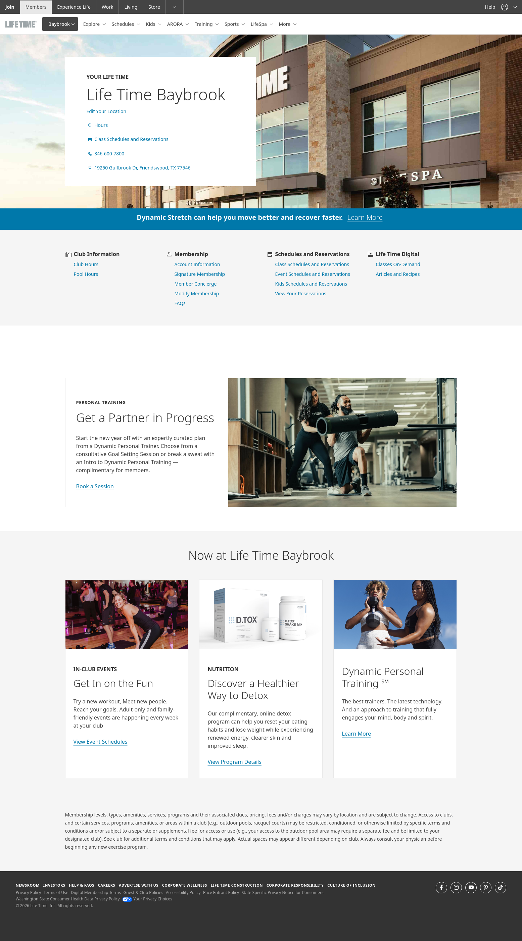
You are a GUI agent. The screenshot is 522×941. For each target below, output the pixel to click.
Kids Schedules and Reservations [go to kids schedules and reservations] (311, 284)
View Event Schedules (101, 741)
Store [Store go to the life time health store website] (154, 7)
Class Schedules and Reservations (128, 139)
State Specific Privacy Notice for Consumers (283, 892)
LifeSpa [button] (259, 24)
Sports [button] (232, 24)
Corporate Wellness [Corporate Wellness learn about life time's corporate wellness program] (184, 885)
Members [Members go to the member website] (36, 7)
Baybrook (59, 24)
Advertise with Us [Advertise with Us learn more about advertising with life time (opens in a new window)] (138, 885)
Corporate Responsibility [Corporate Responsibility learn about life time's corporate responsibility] (295, 885)
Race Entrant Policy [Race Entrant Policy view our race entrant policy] (221, 892)
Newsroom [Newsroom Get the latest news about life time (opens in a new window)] (28, 885)
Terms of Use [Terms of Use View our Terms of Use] (56, 892)
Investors (54, 885)
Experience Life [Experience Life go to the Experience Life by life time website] (74, 7)
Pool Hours (86, 274)
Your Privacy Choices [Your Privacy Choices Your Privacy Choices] (147, 899)
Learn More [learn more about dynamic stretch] (365, 217)
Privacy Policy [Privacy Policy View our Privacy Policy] (28, 892)
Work (107, 7)
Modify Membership (197, 293)
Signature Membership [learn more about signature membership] (200, 274)
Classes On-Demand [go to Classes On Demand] (398, 264)
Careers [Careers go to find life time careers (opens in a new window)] (106, 885)
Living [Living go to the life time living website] (130, 7)
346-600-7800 (106, 153)
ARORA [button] (175, 24)
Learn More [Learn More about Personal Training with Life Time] (356, 733)
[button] (509, 7)
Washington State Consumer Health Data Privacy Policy (68, 899)
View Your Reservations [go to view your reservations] (301, 293)
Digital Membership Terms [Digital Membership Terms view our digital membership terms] (96, 892)
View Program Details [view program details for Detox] (234, 761)
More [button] (285, 24)
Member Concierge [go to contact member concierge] (196, 284)
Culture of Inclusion (351, 885)
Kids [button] (151, 24)
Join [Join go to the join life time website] (9, 7)
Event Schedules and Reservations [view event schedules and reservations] (312, 274)
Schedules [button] (123, 24)
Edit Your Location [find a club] (107, 111)
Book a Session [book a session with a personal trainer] (95, 486)
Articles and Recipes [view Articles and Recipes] (398, 274)
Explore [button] (92, 24)
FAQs (180, 303)
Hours (97, 125)
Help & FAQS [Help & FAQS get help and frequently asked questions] (81, 885)
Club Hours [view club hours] (86, 264)
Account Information (197, 264)
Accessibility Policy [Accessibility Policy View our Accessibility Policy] (183, 892)
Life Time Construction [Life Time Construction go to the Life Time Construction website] (237, 885)
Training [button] (204, 24)
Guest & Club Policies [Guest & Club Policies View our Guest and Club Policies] (143, 892)
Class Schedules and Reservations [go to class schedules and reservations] (312, 264)
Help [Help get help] (490, 7)
